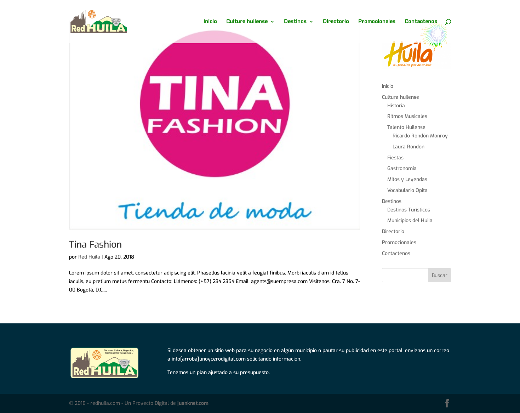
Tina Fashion (95, 244)
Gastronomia (402, 168)
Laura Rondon (408, 146)
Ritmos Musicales (407, 116)
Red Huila (89, 257)
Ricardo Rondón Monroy (420, 135)
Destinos (295, 22)
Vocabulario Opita (407, 190)
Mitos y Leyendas (407, 179)
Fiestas (395, 157)
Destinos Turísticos (408, 209)
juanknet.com (192, 403)
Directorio (336, 22)
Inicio (210, 22)
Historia (396, 105)
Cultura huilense (247, 22)
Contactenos (421, 22)
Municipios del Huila (410, 220)
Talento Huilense (406, 127)
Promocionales (376, 22)
